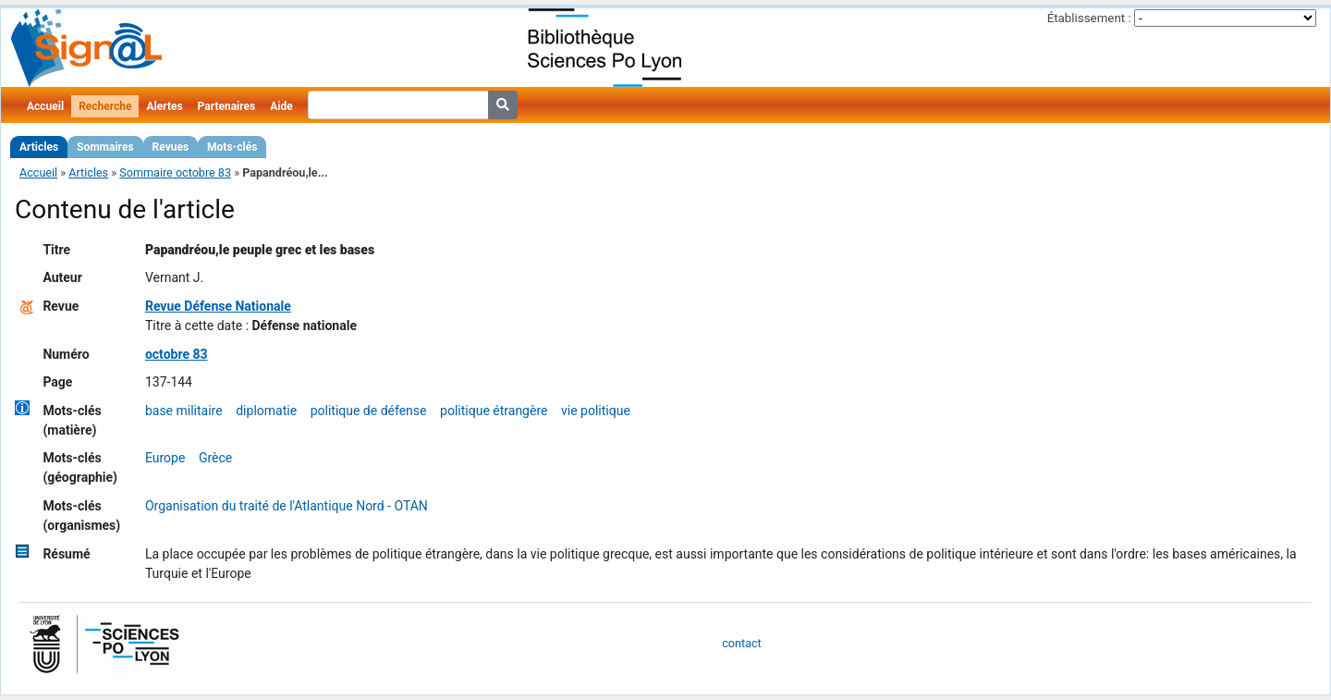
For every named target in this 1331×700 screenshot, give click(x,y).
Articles (38, 147)
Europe (165, 457)
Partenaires (227, 106)
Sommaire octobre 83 (175, 172)
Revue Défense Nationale (218, 306)
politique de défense (369, 410)
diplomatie (266, 410)
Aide (281, 106)
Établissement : (1089, 18)
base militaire (184, 410)
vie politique (595, 410)
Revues (171, 147)
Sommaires (105, 147)
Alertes (164, 106)
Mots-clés (232, 147)
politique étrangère (493, 410)
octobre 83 (176, 354)
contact (741, 643)
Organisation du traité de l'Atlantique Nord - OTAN (286, 505)
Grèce (215, 457)
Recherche (105, 106)
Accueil (45, 106)
